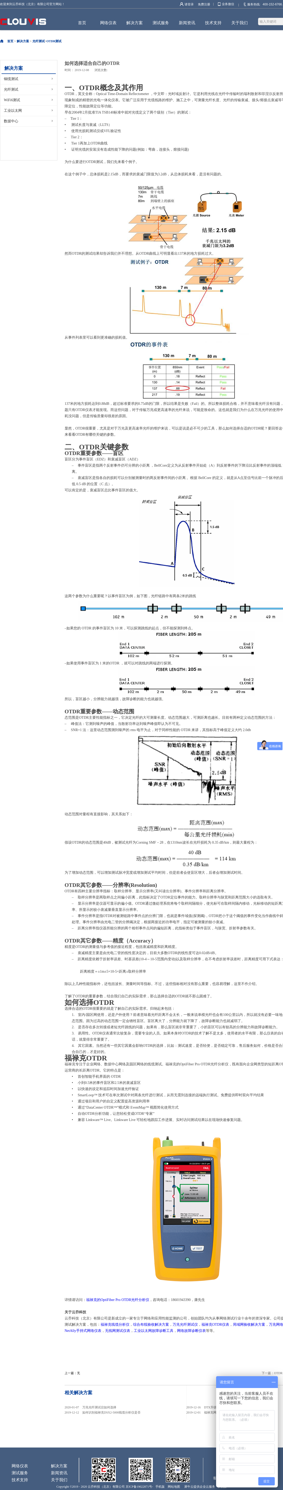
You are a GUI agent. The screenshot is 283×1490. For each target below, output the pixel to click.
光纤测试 (38, 41)
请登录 (189, 4)
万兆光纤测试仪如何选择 (99, 1407)
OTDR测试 (54, 41)
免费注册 (204, 4)
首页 (82, 23)
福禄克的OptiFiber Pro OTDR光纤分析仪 (117, 1300)
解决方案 (23, 41)
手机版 (159, 1486)
